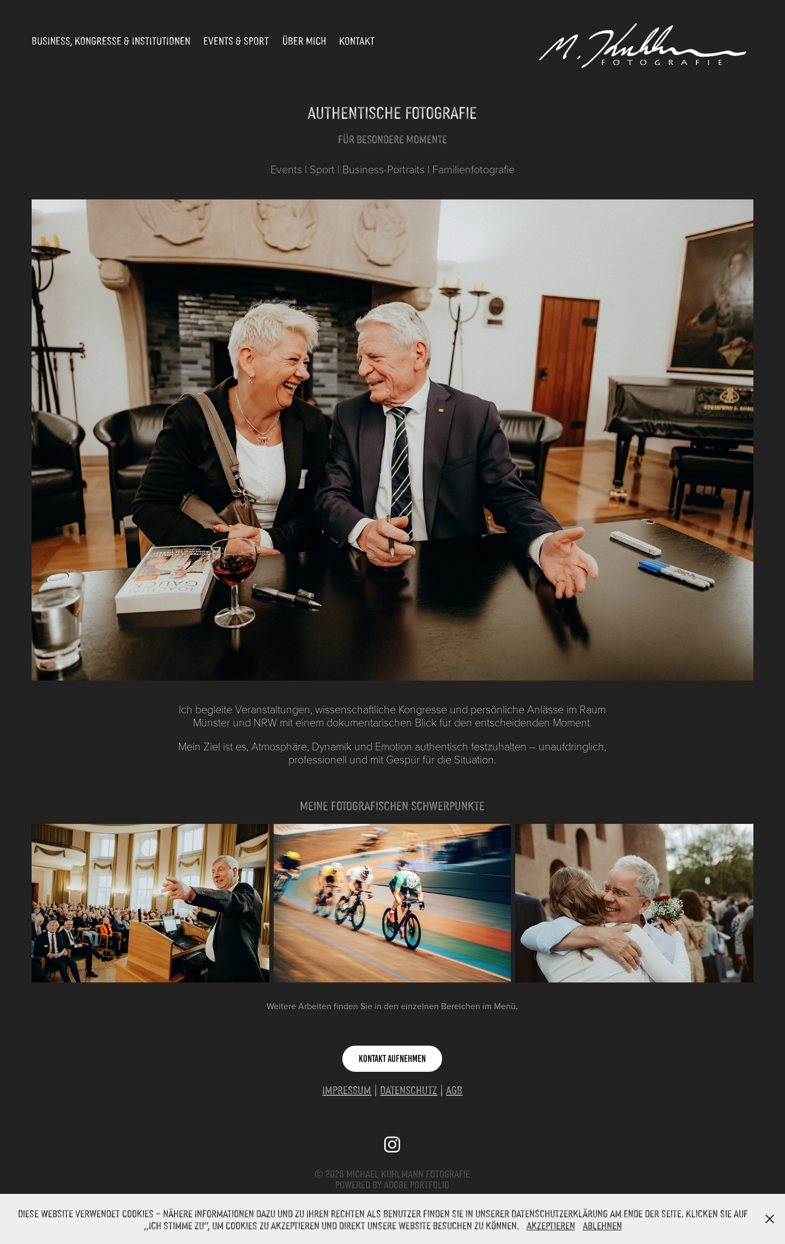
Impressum (346, 1089)
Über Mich (304, 40)
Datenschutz (408, 1089)
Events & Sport (236, 40)
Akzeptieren (551, 1224)
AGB (454, 1089)
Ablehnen (602, 1224)
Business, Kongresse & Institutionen (111, 40)
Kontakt (357, 40)
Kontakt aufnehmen (392, 1058)
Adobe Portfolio (416, 1184)
